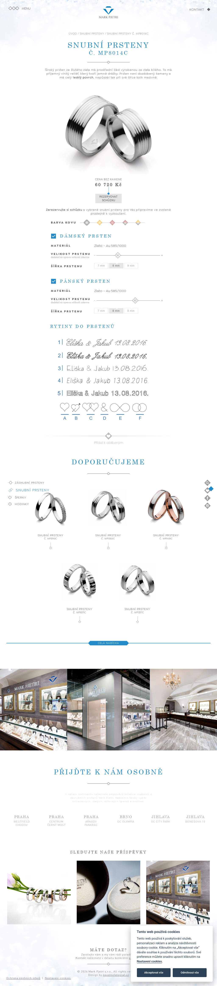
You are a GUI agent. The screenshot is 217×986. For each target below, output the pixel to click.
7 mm (101, 265)
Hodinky (22, 504)
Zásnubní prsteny (30, 483)
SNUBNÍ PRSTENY (92, 33)
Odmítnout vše (190, 972)
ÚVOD (73, 33)
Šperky (20, 497)
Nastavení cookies (149, 961)
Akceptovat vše (153, 972)
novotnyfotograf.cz (116, 974)
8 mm (116, 265)
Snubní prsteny (32, 490)
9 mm (131, 265)
